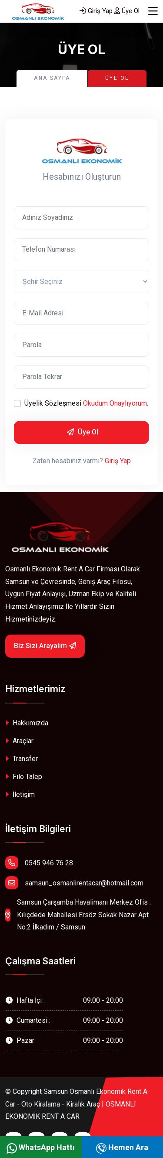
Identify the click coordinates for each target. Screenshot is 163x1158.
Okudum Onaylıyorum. (115, 403)
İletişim (20, 794)
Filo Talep (23, 776)
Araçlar (19, 741)
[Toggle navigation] (153, 11)
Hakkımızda (26, 723)
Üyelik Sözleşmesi (86, 403)
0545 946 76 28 (39, 862)
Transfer (21, 759)
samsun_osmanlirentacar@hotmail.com (74, 882)
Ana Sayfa (52, 78)
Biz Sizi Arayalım (45, 646)
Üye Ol (127, 11)
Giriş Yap (96, 11)
